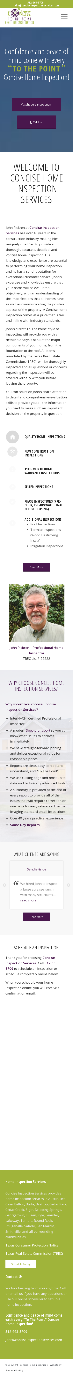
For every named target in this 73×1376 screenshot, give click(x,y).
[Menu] (62, 16)
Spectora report (38, 730)
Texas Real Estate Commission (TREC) (34, 1253)
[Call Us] (36, 122)
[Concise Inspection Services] (30, 16)
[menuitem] (62, 16)
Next (68, 885)
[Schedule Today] (20, 1264)
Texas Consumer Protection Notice (31, 1245)
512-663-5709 (35, 2)
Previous (4, 885)
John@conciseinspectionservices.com (37, 5)
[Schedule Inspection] (36, 104)
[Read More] (36, 567)
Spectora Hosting (14, 1370)
